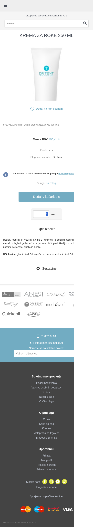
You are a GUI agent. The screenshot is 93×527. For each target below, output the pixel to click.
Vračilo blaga (46, 401)
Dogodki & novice (46, 487)
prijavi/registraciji (67, 173)
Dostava (46, 392)
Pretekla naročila (46, 464)
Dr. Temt (57, 157)
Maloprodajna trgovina (46, 433)
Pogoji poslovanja (46, 383)
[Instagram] (50, 481)
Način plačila (46, 396)
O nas (46, 419)
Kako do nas (46, 423)
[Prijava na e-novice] (77, 353)
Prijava (46, 455)
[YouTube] (57, 481)
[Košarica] (88, 6)
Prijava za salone (47, 469)
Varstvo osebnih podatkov (46, 387)
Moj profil (46, 460)
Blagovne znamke (46, 437)
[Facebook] (44, 481)
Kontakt (46, 428)
